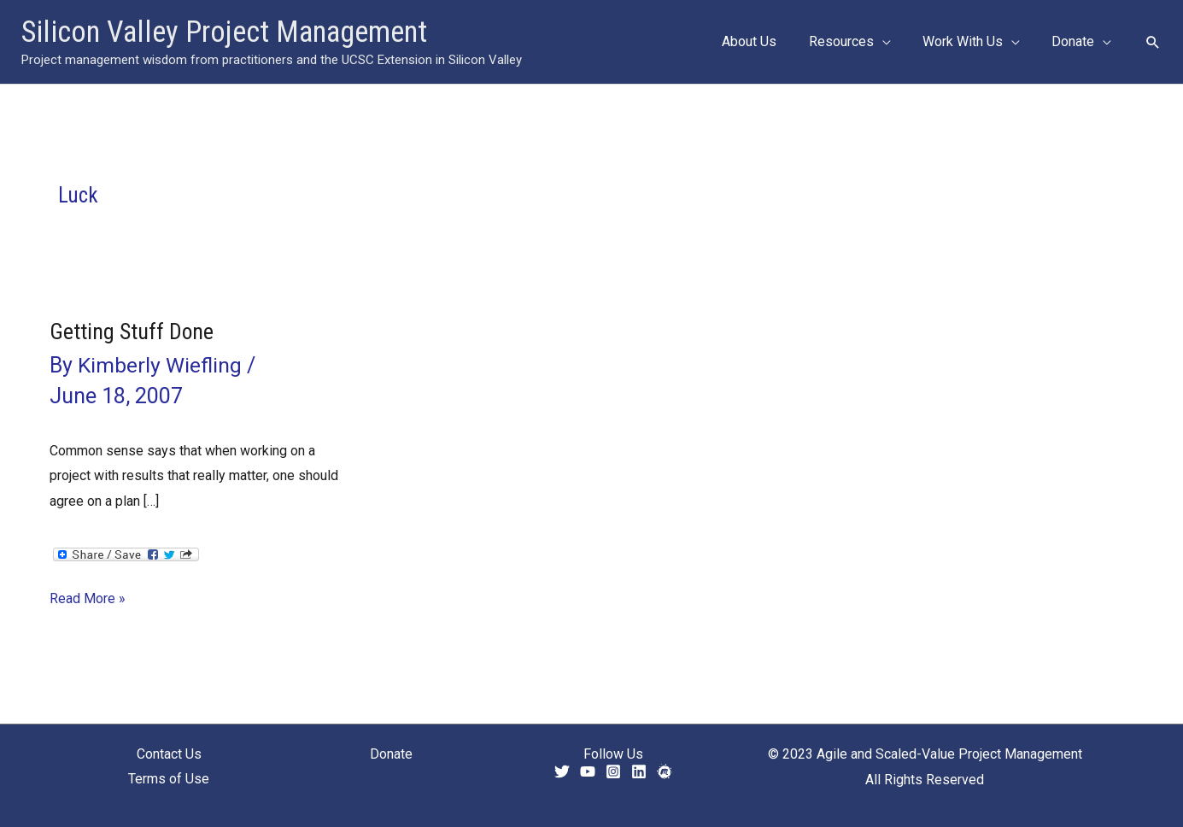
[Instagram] (613, 771)
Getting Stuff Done (132, 331)
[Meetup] (664, 771)
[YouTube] (587, 771)
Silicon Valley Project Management (224, 32)
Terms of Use (168, 779)
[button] (861, 42)
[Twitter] (562, 771)
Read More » (88, 599)
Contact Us (169, 754)
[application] (893, 42)
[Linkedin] (639, 771)
